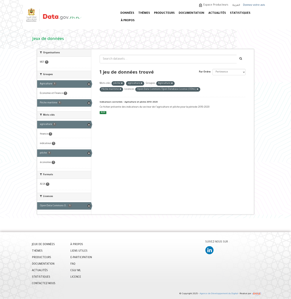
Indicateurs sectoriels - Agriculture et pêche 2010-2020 (129, 102)
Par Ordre (204, 72)
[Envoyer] (241, 59)
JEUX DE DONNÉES (43, 244)
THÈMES (37, 251)
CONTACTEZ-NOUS (43, 283)
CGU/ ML (75, 270)
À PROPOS (128, 20)
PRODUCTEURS (164, 13)
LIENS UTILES (78, 251)
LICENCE (75, 277)
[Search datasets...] (168, 59)
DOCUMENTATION (191, 13)
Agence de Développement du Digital (219, 294)
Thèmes (144, 13)
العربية (236, 5)
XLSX (103, 112)
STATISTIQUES (240, 13)
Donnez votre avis (254, 5)
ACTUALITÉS (217, 13)
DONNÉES (127, 13)
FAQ (72, 264)
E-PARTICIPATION (81, 257)
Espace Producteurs (215, 5)
